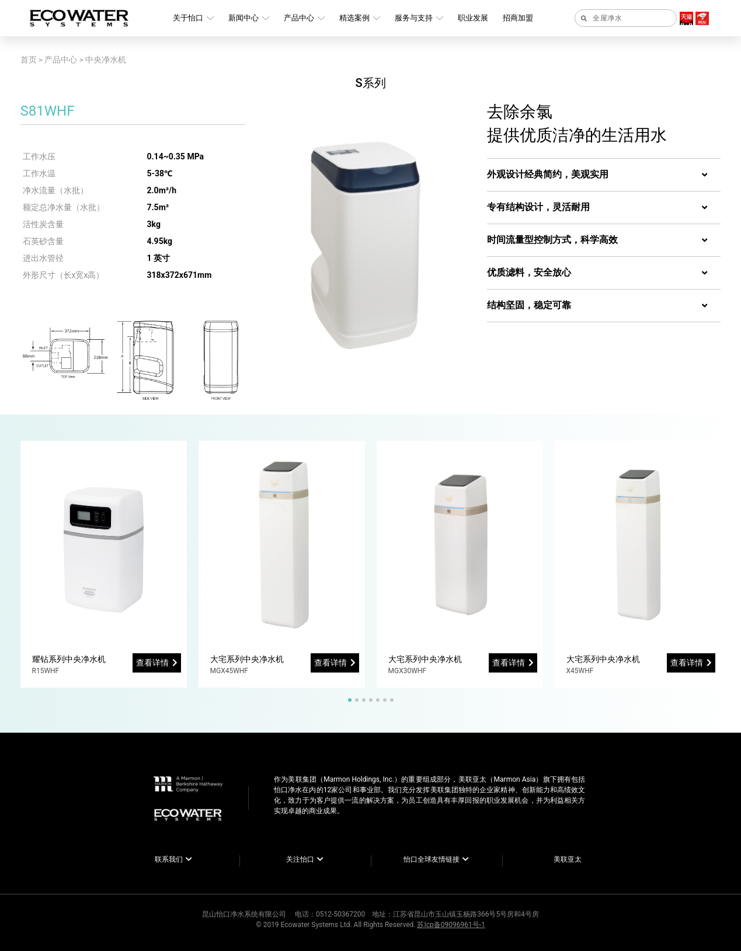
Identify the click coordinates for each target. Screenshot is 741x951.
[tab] (604, 175)
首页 (28, 59)
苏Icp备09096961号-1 (451, 925)
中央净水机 (105, 59)
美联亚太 (568, 859)
